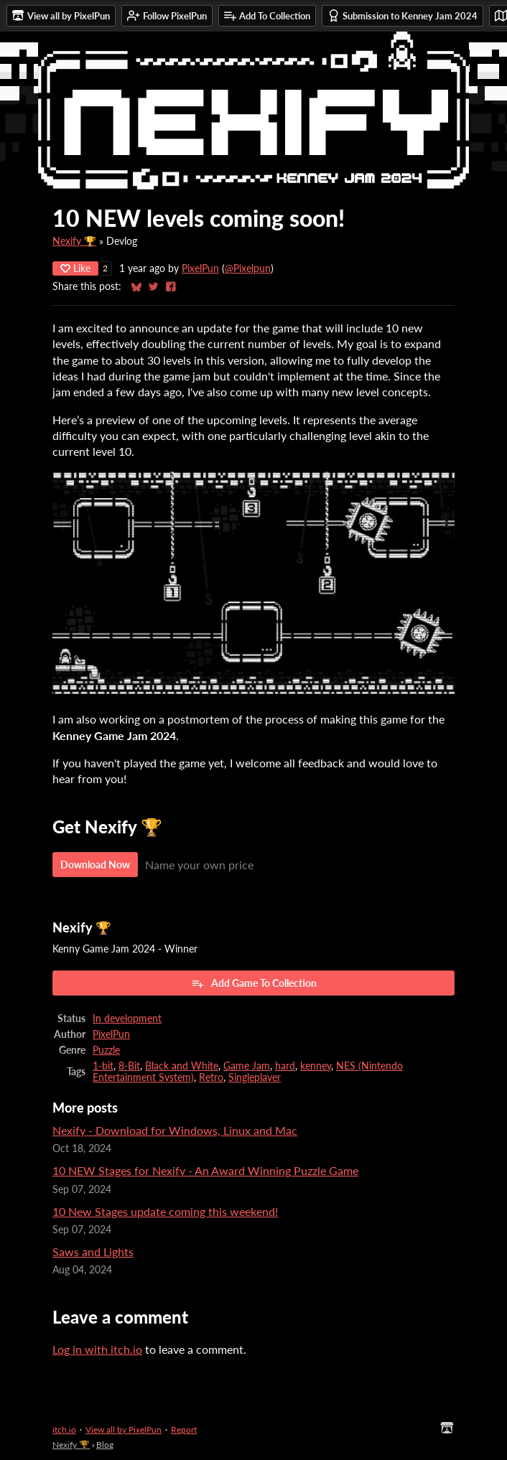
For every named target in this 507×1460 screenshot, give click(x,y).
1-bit (103, 1066)
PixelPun (200, 268)
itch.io (64, 1429)
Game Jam (246, 1066)
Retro (211, 1077)
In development (127, 1018)
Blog (104, 1444)
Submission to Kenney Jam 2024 (402, 15)
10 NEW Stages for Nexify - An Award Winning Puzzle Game (205, 1170)
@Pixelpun (248, 268)
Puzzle (106, 1050)
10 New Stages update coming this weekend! (165, 1211)
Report (184, 1429)
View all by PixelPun (123, 1429)
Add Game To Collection (254, 983)
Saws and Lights (93, 1251)
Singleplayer (254, 1077)
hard (285, 1066)
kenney (315, 1066)
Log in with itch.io (97, 1349)
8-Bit (129, 1066)
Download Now (95, 864)
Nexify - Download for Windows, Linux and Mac (174, 1130)
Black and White (181, 1066)
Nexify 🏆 (74, 241)
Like (75, 268)
